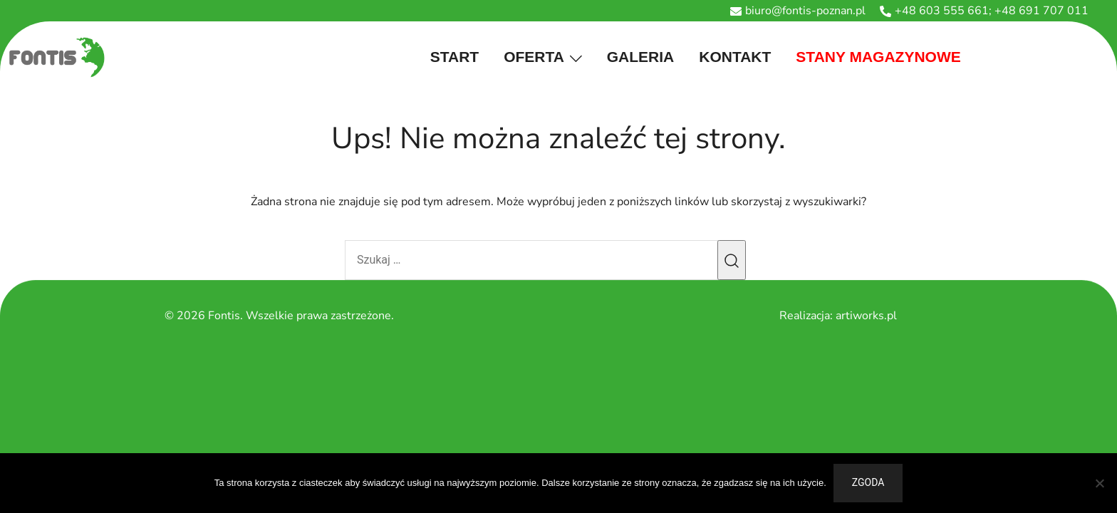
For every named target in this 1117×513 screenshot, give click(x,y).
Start (454, 56)
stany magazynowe (878, 56)
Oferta (534, 56)
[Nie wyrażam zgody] (1099, 483)
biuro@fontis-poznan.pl (798, 11)
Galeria (641, 56)
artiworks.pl (866, 315)
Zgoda (868, 482)
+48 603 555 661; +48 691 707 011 (984, 11)
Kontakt (735, 56)
